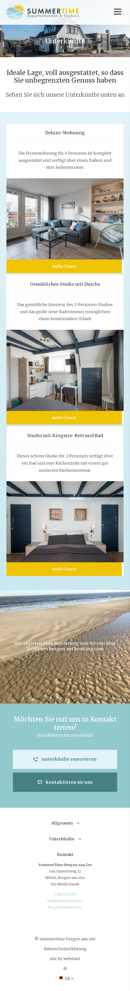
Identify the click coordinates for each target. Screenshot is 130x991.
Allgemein (62, 823)
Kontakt (65, 854)
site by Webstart (65, 958)
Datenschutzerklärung (65, 948)
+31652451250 (65, 894)
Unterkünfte (61, 839)
